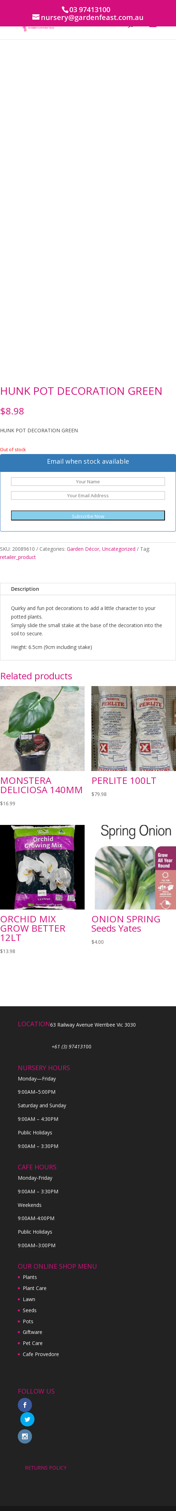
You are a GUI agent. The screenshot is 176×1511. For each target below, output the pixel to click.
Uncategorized (118, 548)
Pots (28, 1321)
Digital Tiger (128, 1501)
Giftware (32, 1332)
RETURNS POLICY (45, 1453)
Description (25, 588)
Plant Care (35, 1288)
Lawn (29, 1299)
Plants (30, 1277)
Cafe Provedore (41, 1354)
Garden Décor (83, 548)
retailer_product (18, 557)
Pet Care (33, 1343)
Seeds (30, 1310)
